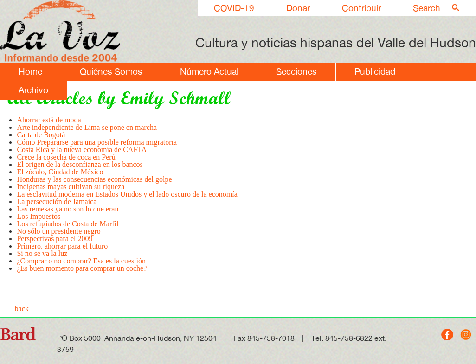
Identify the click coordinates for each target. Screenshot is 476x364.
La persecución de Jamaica (56, 201)
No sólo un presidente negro (58, 231)
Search (426, 7)
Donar (298, 7)
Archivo (33, 90)
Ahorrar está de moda (49, 120)
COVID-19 (234, 7)
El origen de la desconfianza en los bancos (79, 164)
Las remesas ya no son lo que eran (67, 209)
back (22, 309)
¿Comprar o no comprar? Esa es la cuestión (81, 261)
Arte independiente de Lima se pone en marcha (87, 127)
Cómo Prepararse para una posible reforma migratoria (97, 142)
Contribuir (361, 7)
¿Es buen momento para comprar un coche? (82, 268)
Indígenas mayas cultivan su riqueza (70, 187)
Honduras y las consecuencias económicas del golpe (94, 179)
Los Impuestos (38, 216)
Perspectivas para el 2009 (54, 239)
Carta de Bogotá (41, 135)
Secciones (296, 71)
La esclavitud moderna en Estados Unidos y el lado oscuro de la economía (127, 194)
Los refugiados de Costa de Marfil (67, 224)
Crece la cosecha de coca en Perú (66, 157)
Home (30, 71)
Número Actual (209, 71)
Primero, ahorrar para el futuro (62, 246)
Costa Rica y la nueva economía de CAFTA (82, 149)
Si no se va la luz (42, 253)
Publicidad (374, 71)
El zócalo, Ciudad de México (60, 172)
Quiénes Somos (111, 71)
